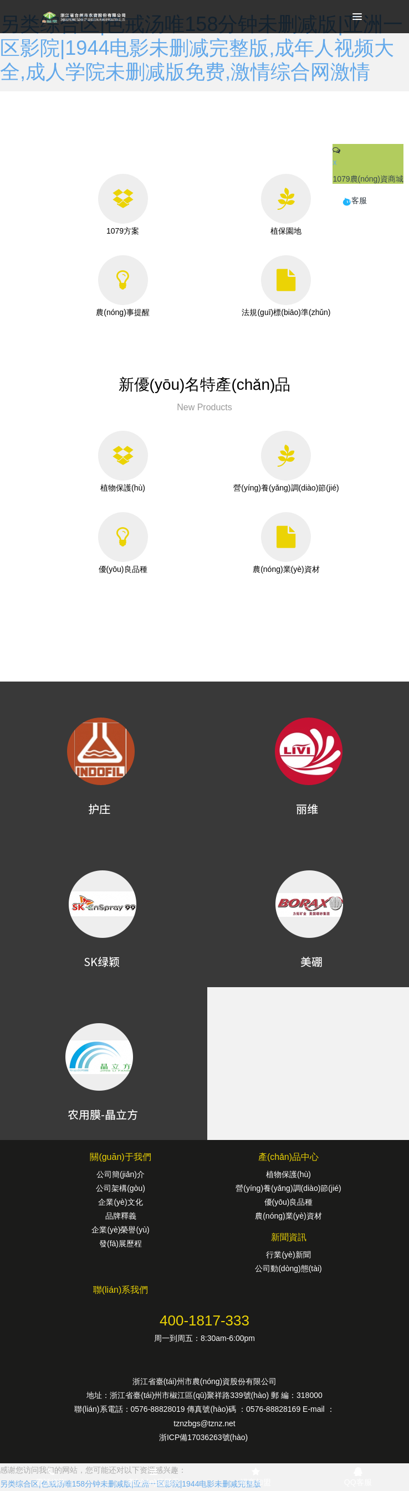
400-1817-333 (204, 1320)
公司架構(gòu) (120, 1188)
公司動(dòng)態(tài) (288, 1268)
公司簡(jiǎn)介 (120, 1174)
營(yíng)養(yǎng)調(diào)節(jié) (288, 1188)
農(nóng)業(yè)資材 (288, 1215)
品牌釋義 (120, 1215)
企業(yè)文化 (120, 1202)
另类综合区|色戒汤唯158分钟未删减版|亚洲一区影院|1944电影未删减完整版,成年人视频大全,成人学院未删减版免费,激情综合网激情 (201, 48)
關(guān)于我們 (120, 1157)
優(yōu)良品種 (288, 1202)
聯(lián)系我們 (121, 1289)
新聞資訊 (288, 1237)
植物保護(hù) (288, 1174)
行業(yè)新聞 (288, 1254)
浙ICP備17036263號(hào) (204, 1437)
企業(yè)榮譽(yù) (120, 1229)
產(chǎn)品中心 (288, 1157)
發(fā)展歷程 (120, 1243)
